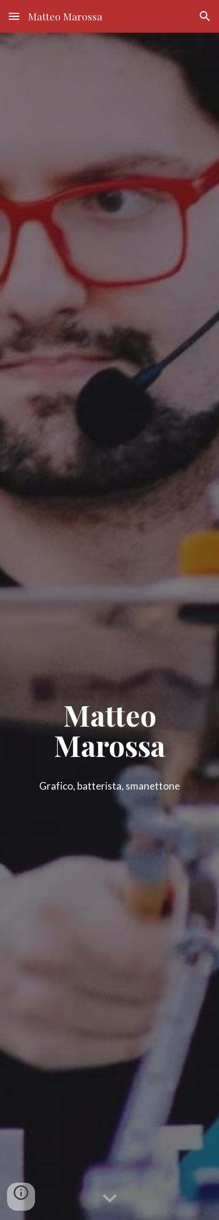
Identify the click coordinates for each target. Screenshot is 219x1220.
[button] (14, 16)
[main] (109, 742)
